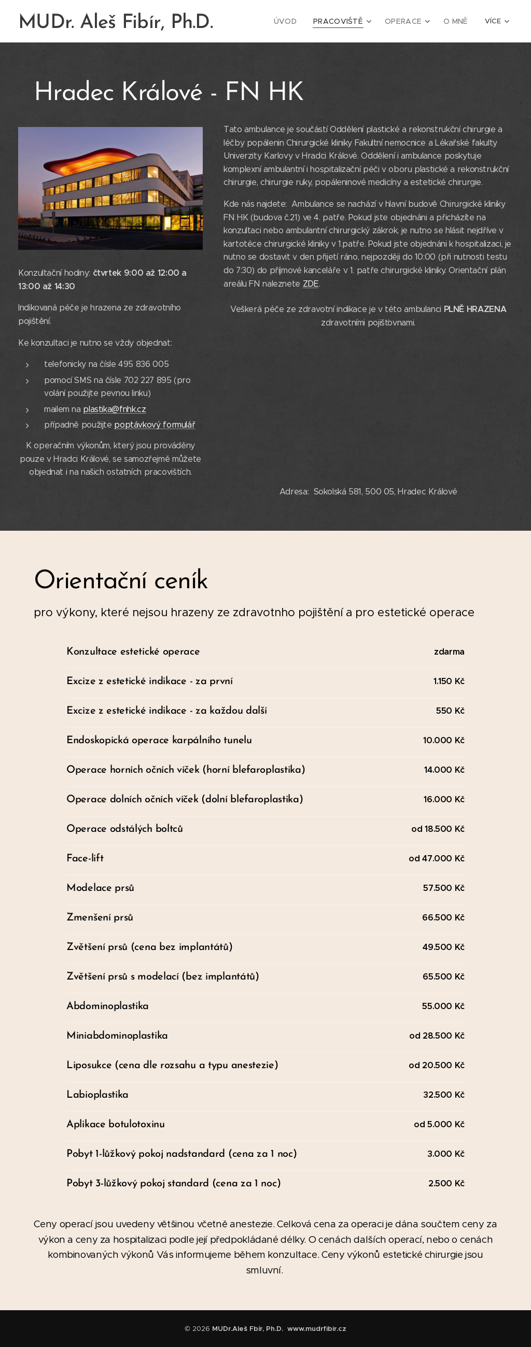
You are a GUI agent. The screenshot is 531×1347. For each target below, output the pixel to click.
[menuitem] (296, 21)
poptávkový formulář (154, 425)
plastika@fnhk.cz (114, 409)
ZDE (311, 284)
